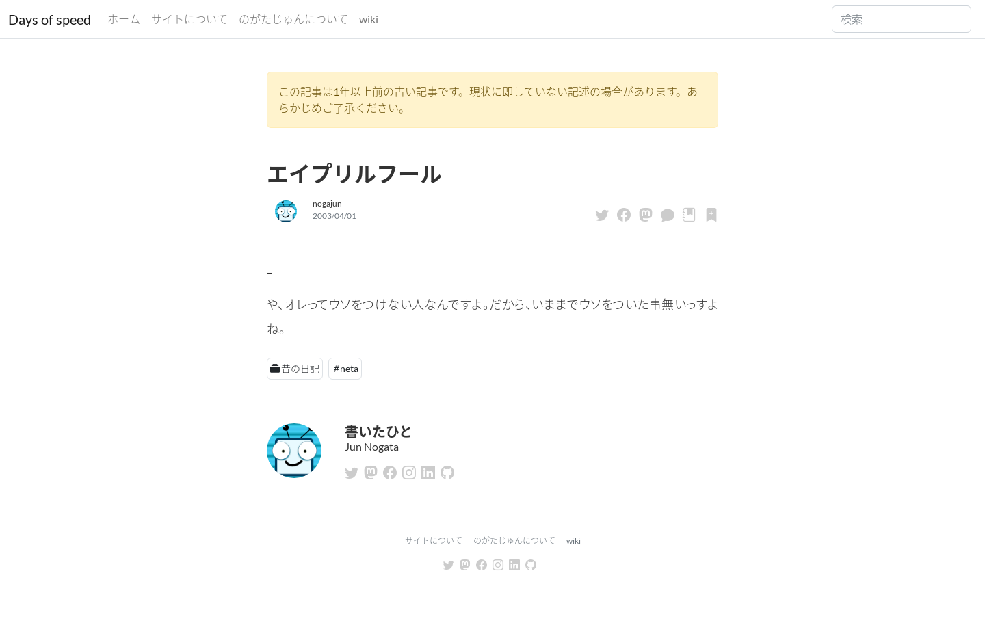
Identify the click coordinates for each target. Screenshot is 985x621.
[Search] (901, 19)
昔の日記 (300, 368)
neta (349, 368)
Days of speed (49, 19)
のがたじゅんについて (293, 18)
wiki (368, 18)
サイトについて (189, 18)
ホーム (123, 18)
